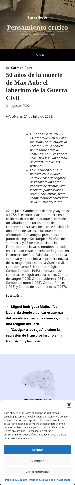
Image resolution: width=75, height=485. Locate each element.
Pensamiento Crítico (37, 400)
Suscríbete (37, 17)
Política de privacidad (42, 480)
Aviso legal (63, 480)
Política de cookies (16, 480)
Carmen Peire (22, 68)
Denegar (37, 461)
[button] (69, 405)
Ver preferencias (37, 472)
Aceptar (37, 450)
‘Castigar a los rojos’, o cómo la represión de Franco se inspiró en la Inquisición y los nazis (34, 335)
